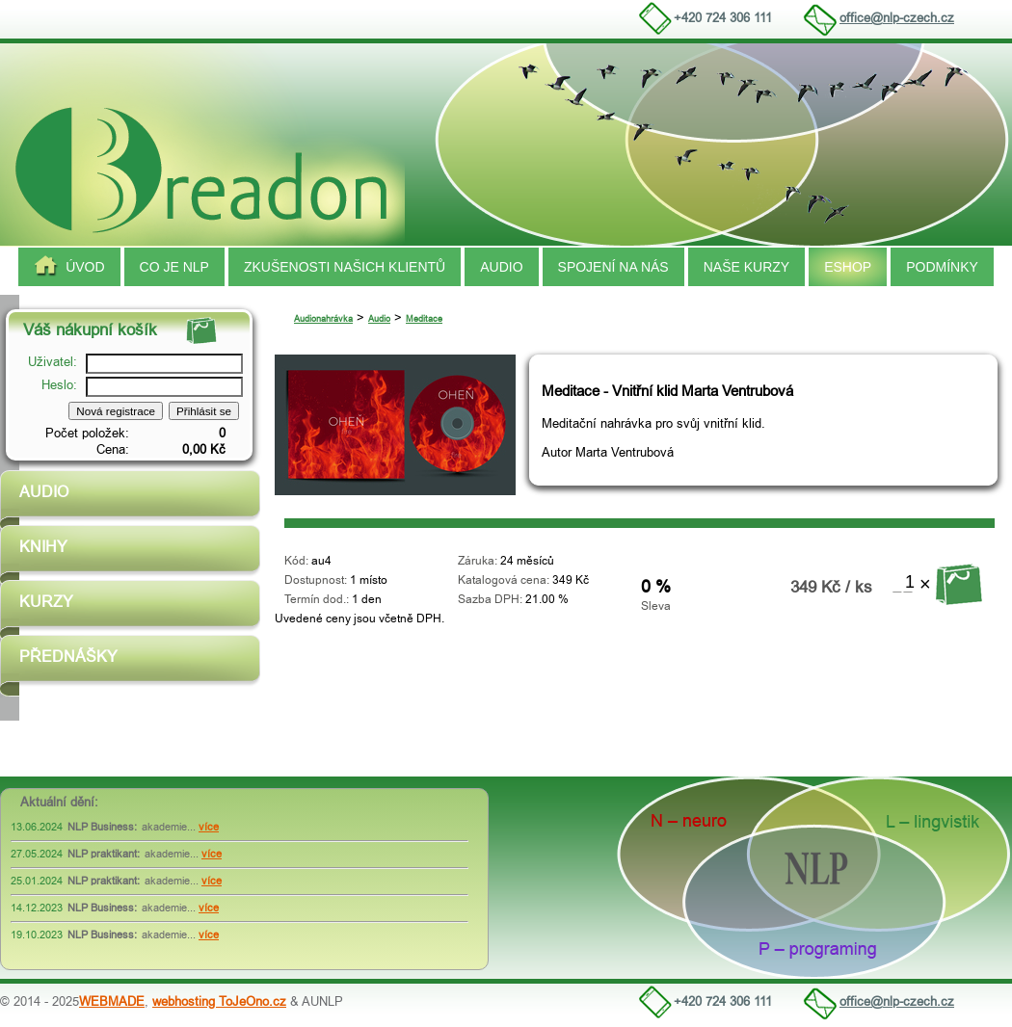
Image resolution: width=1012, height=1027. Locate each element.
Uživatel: (54, 362)
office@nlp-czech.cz (896, 18)
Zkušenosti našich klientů (344, 267)
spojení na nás (613, 267)
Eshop (847, 267)
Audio (501, 267)
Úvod (69, 267)
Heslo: (61, 385)
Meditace (424, 319)
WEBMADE (112, 1001)
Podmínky (942, 267)
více (209, 827)
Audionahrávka (323, 319)
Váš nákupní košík (90, 330)
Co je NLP (174, 267)
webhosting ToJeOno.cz (219, 1001)
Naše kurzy (746, 267)
